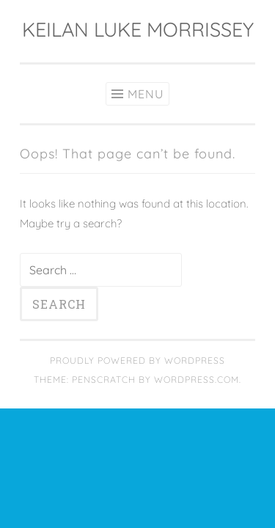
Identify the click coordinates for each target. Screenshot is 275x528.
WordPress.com (196, 379)
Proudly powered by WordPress (137, 360)
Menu (146, 94)
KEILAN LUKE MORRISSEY (138, 29)
